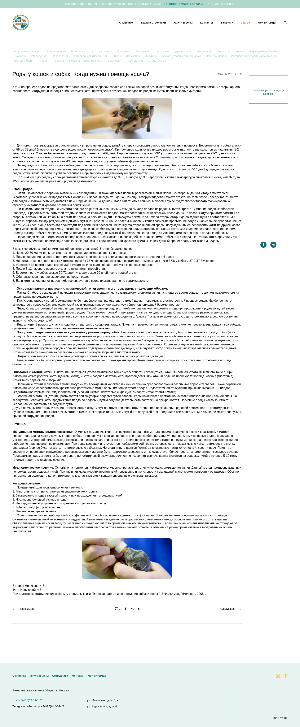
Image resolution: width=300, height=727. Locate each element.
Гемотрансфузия (23, 72)
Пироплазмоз (135, 72)
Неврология (204, 63)
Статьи (245, 28)
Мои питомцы (267, 28)
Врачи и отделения (153, 28)
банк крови (224, 63)
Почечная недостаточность (86, 72)
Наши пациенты (216, 68)
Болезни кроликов (82, 63)
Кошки (240, 63)
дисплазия (163, 63)
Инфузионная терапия (26, 63)
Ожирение (124, 63)
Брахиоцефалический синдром (181, 68)
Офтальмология (56, 63)
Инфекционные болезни (264, 63)
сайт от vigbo (280, 718)
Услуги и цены (183, 28)
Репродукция (39, 68)
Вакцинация (143, 63)
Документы (133, 68)
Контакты (206, 28)
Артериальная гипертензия (91, 68)
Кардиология (60, 68)
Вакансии (226, 28)
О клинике (126, 28)
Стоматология (157, 72)
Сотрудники (60, 675)
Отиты (117, 68)
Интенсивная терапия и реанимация (253, 68)
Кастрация (106, 63)
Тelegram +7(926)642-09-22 (184, 3)
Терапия (59, 72)
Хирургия (151, 68)
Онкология (19, 68)
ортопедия (115, 72)
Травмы (43, 72)
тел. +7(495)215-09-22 (144, 3)
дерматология (183, 63)
